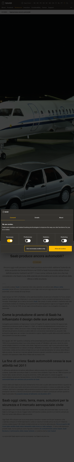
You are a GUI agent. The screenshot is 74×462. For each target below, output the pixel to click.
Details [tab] (37, 217)
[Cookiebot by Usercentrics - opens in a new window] (63, 212)
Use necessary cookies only (36, 249)
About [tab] (61, 217)
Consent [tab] (13, 217)
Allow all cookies (60, 249)
